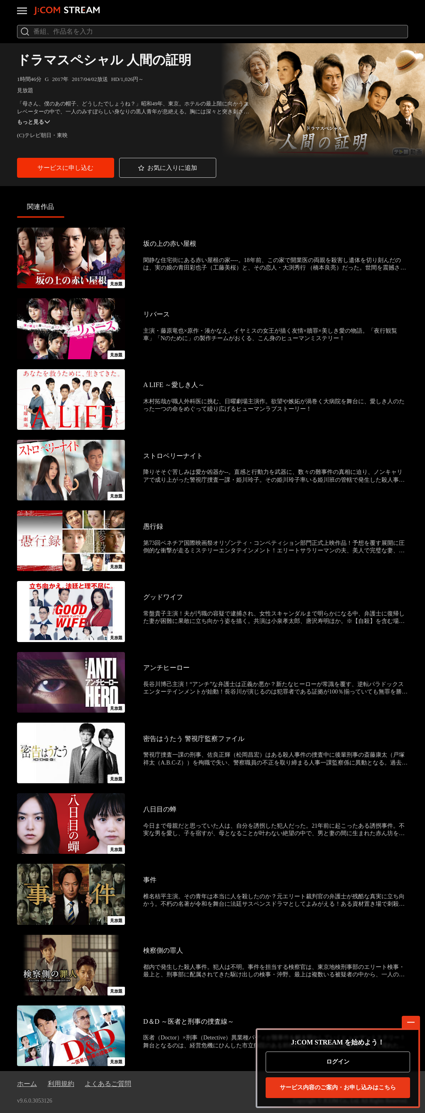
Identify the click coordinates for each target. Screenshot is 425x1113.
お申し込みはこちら (338, 1087)
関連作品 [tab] (40, 206)
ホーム (27, 1083)
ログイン (337, 1062)
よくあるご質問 (108, 1083)
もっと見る (33, 122)
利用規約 (61, 1083)
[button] (65, 167)
